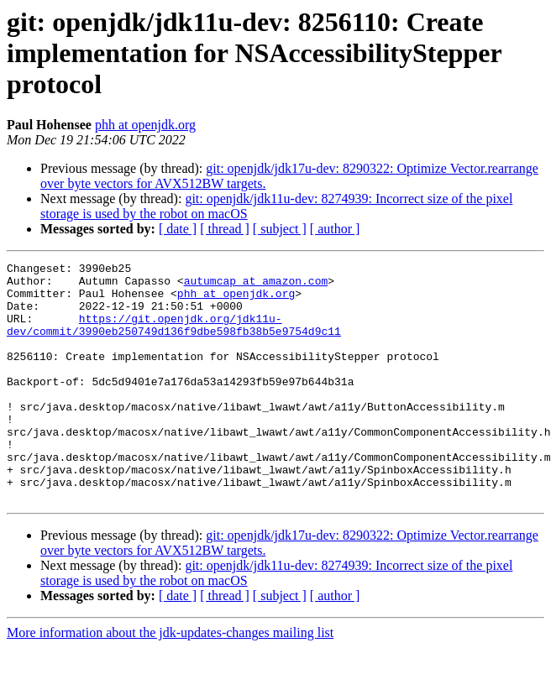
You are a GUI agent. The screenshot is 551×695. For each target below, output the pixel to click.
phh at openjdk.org (145, 125)
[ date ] (178, 229)
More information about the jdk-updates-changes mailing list (170, 680)
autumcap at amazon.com (256, 285)
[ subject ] (280, 229)
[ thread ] (224, 229)
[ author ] (335, 229)
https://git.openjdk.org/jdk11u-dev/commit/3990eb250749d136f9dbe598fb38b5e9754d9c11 (174, 338)
